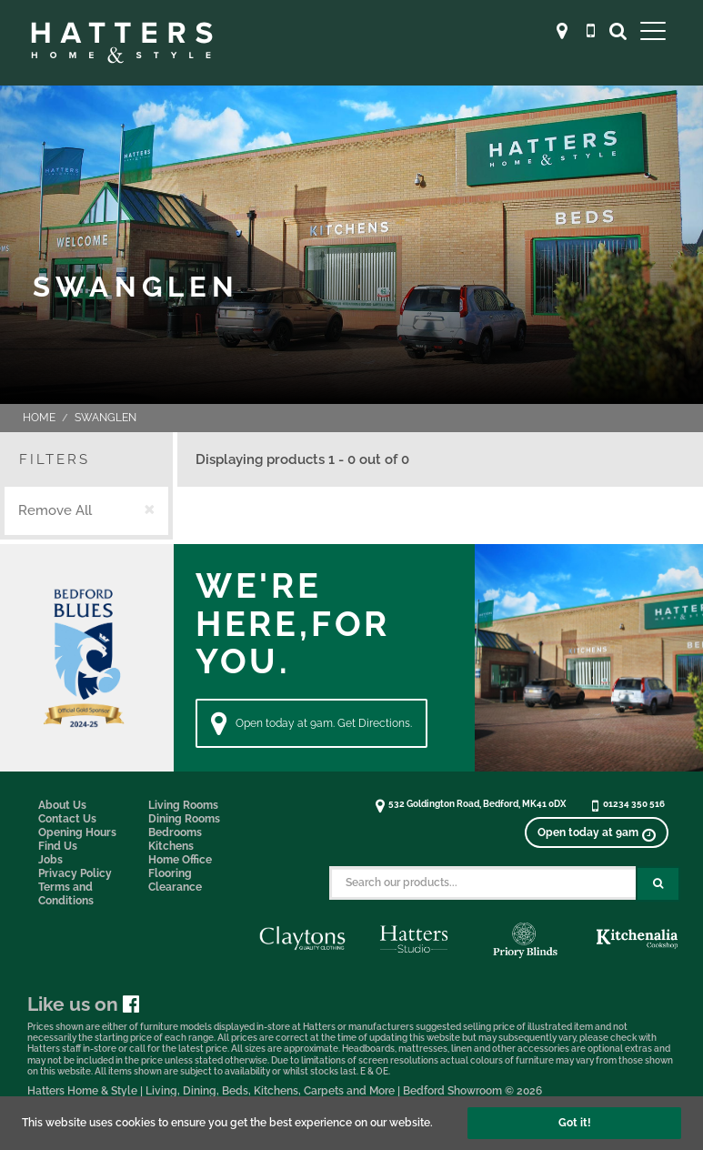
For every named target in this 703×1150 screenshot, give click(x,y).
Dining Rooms (184, 818)
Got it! (574, 1122)
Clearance (175, 887)
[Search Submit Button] (658, 884)
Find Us (57, 846)
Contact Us (67, 818)
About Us (62, 805)
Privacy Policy (75, 873)
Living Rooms (183, 805)
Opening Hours (77, 832)
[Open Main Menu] (653, 30)
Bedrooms (175, 832)
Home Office (180, 859)
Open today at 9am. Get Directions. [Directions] (311, 723)
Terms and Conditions (66, 894)
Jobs (50, 859)
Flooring (170, 873)
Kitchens (171, 846)
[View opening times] (596, 832)
